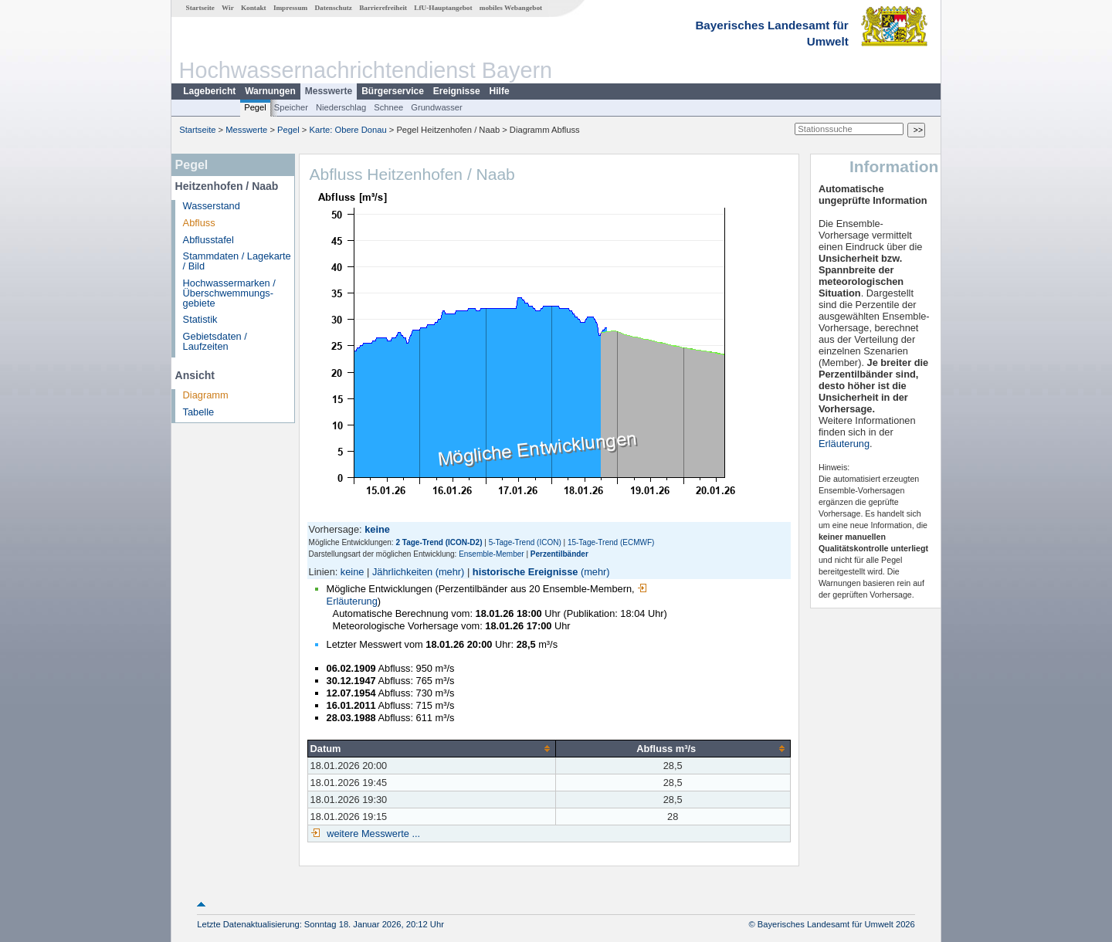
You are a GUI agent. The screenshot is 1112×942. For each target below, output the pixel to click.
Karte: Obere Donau (348, 129)
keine (352, 572)
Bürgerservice (392, 91)
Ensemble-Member (491, 554)
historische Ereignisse (525, 572)
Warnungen (270, 91)
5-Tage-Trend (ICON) (525, 542)
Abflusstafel (208, 240)
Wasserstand (211, 206)
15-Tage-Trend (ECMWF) (611, 542)
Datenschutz (333, 8)
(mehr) (450, 572)
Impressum (290, 8)
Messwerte (328, 91)
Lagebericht (209, 91)
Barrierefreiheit (383, 8)
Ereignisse (456, 91)
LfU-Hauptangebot (443, 8)
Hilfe (500, 91)
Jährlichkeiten (402, 572)
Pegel (255, 107)
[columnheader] (431, 748)
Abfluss (199, 223)
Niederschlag (341, 107)
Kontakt (253, 8)
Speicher (291, 107)
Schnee (388, 107)
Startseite (200, 8)
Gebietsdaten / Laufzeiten (215, 341)
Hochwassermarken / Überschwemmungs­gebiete (229, 293)
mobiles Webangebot (511, 8)
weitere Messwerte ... (372, 833)
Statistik (200, 319)
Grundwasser (437, 107)
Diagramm (206, 395)
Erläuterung (844, 443)
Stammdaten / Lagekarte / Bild (237, 261)
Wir (228, 8)
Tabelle (199, 412)
